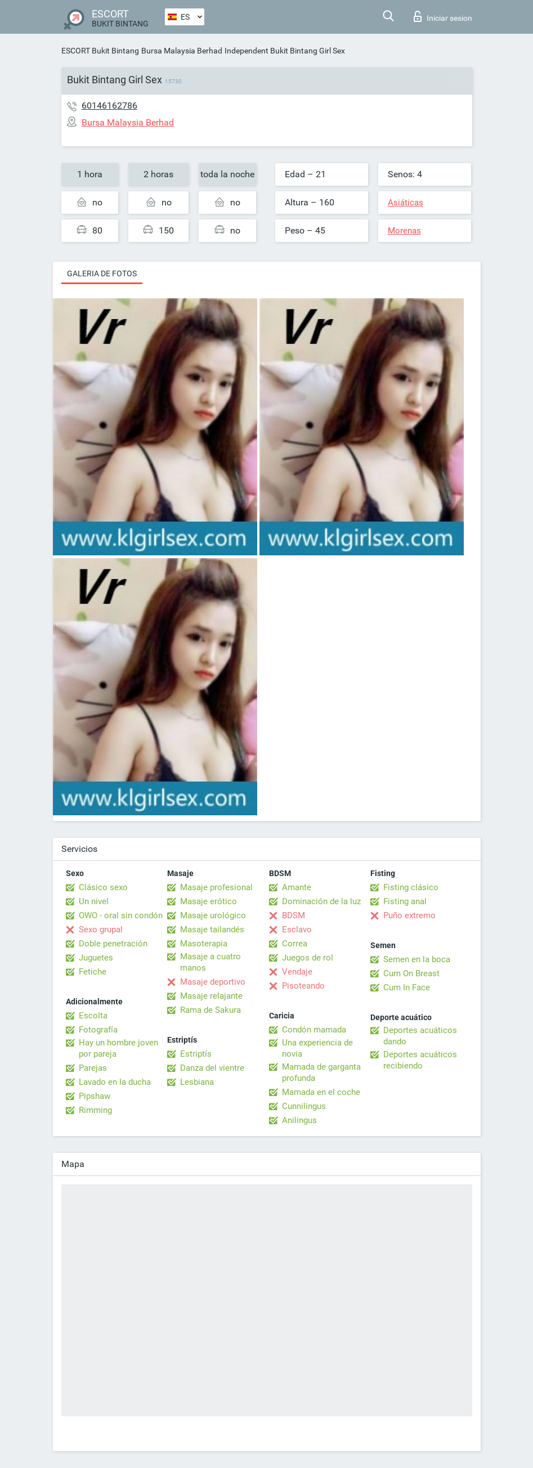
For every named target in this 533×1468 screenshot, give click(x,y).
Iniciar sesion (443, 16)
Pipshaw (94, 1096)
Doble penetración (113, 944)
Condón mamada (314, 1030)
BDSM (293, 915)
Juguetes (96, 958)
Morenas (404, 231)
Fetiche (92, 972)
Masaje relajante (211, 996)
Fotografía (98, 1030)
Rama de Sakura (210, 1010)
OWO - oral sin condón (121, 915)
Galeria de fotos (102, 273)
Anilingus (299, 1120)
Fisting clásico (410, 887)
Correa (294, 944)
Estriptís (196, 1054)
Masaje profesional (216, 887)
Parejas (93, 1068)
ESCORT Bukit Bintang (100, 50)
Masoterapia (203, 944)
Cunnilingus (304, 1106)
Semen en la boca (416, 959)
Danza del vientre (212, 1068)
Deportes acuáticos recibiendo (420, 1060)
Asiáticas (405, 202)
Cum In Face (406, 987)
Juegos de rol (307, 958)
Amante (296, 887)
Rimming (95, 1110)
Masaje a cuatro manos (210, 962)
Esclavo (297, 929)
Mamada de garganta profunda (321, 1072)
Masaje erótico (208, 901)
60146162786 (109, 105)
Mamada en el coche (321, 1092)
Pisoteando (303, 986)
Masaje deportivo (212, 982)
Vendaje (297, 972)
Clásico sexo (103, 887)
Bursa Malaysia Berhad (181, 50)
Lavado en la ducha (115, 1082)
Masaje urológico (213, 915)
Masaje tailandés (212, 929)
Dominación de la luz (321, 901)
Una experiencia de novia (317, 1048)
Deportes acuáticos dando (420, 1036)
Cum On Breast (411, 973)
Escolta (93, 1016)
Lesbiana (197, 1082)
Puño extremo (409, 915)
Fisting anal (405, 901)
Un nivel (94, 901)
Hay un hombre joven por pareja (118, 1048)
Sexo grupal (101, 929)
